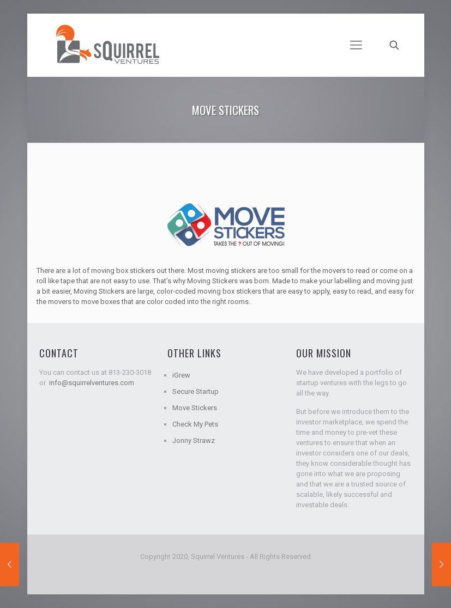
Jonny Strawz (193, 440)
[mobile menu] (356, 45)
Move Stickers (194, 408)
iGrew (181, 375)
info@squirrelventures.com (91, 383)
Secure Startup (195, 391)
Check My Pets (195, 424)
